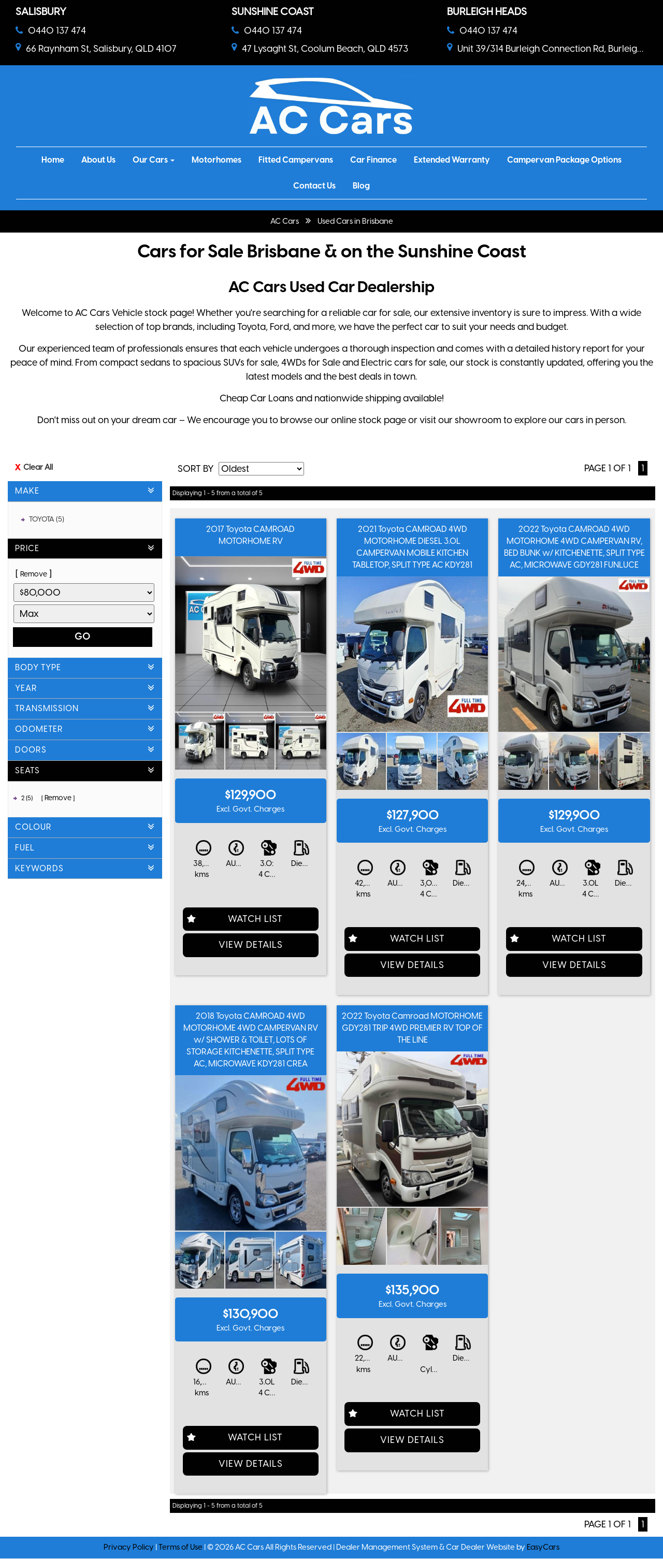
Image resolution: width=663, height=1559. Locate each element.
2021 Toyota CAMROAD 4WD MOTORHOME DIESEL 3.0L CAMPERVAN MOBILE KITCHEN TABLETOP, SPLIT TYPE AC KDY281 (412, 547)
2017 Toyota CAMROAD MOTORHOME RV (250, 535)
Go (83, 636)
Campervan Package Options (564, 160)
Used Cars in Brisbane (355, 221)
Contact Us (314, 186)
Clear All (38, 467)
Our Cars (154, 160)
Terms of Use (181, 1547)
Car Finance (373, 160)
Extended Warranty (452, 160)
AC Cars (284, 221)
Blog (361, 186)
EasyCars (543, 1547)
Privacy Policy (129, 1547)
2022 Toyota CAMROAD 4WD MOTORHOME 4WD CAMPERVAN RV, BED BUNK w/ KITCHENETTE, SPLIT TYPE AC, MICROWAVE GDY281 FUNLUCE (574, 547)
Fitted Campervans (295, 160)
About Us (98, 160)
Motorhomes (216, 160)
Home (52, 160)
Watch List (255, 919)
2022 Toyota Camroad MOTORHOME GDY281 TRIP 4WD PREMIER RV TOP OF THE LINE (412, 1028)
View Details (251, 944)
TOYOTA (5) (46, 519)
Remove (33, 574)
